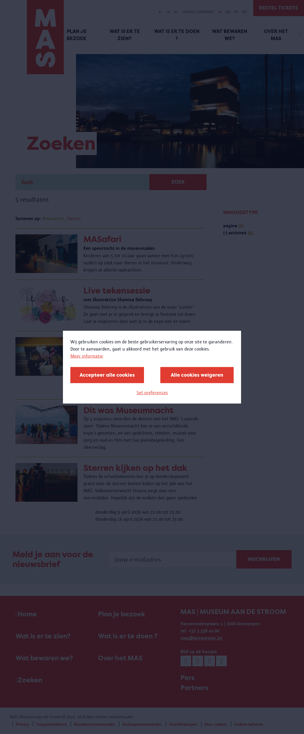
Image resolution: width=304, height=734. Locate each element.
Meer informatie (86, 355)
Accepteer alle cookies (107, 375)
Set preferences (152, 392)
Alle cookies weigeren (197, 375)
